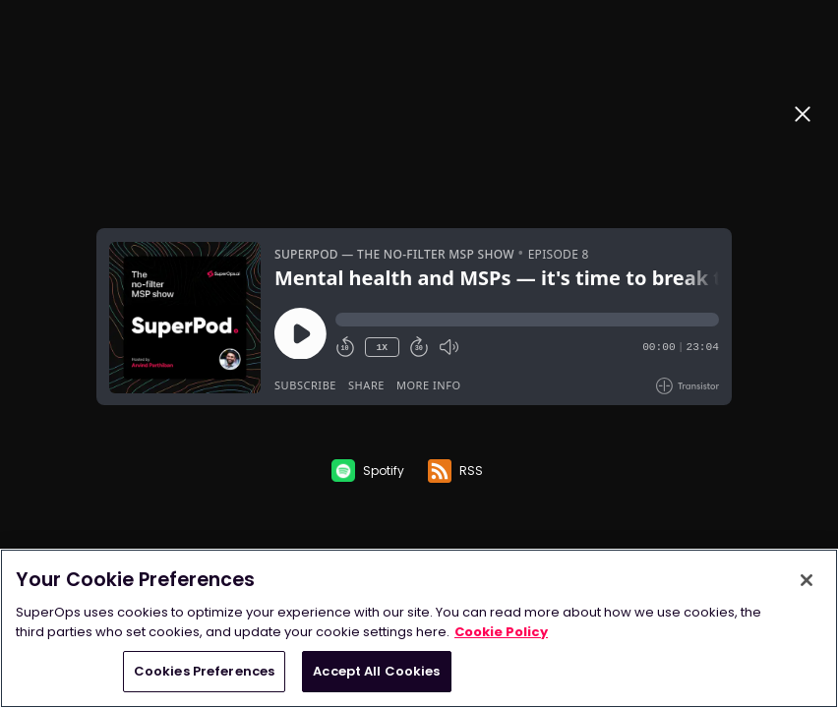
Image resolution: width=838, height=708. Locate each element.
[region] (419, 628)
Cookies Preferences (204, 671)
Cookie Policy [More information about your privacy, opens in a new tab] (501, 631)
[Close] (806, 580)
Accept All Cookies (376, 671)
